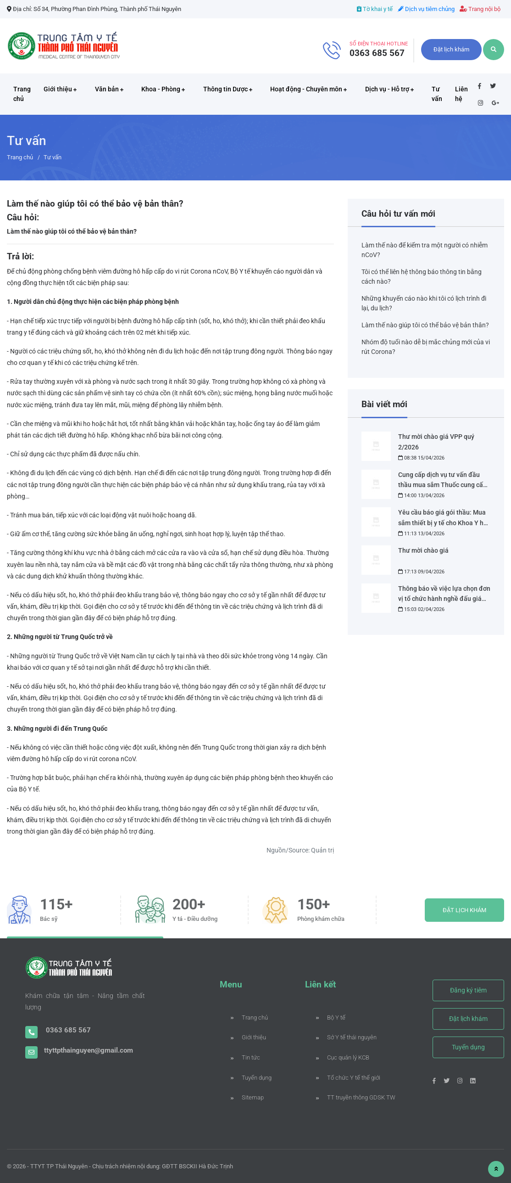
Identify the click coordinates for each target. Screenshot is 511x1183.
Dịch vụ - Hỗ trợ (389, 89)
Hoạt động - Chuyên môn (308, 89)
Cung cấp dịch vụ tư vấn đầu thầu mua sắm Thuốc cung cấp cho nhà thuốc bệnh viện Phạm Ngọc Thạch (442, 481)
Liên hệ (461, 93)
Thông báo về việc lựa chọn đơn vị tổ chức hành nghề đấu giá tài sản (444, 595)
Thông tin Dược (227, 89)
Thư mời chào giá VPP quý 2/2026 (436, 441)
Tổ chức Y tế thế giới (346, 1077)
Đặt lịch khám (451, 49)
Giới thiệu (60, 89)
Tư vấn (437, 93)
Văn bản (109, 89)
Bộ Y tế (330, 1017)
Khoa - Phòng (163, 89)
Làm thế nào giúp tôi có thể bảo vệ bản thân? (425, 325)
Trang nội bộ (480, 9)
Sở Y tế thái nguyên (346, 1037)
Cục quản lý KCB (342, 1057)
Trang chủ (22, 93)
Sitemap (247, 1097)
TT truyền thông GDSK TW (346, 1097)
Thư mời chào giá (423, 550)
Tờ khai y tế (375, 9)
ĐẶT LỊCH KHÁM (464, 910)
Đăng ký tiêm (468, 990)
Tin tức (245, 1057)
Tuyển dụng (251, 1077)
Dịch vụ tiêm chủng (426, 9)
